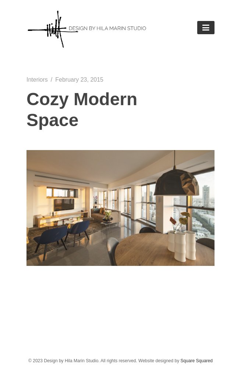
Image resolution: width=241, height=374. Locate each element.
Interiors (37, 79)
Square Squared (197, 360)
